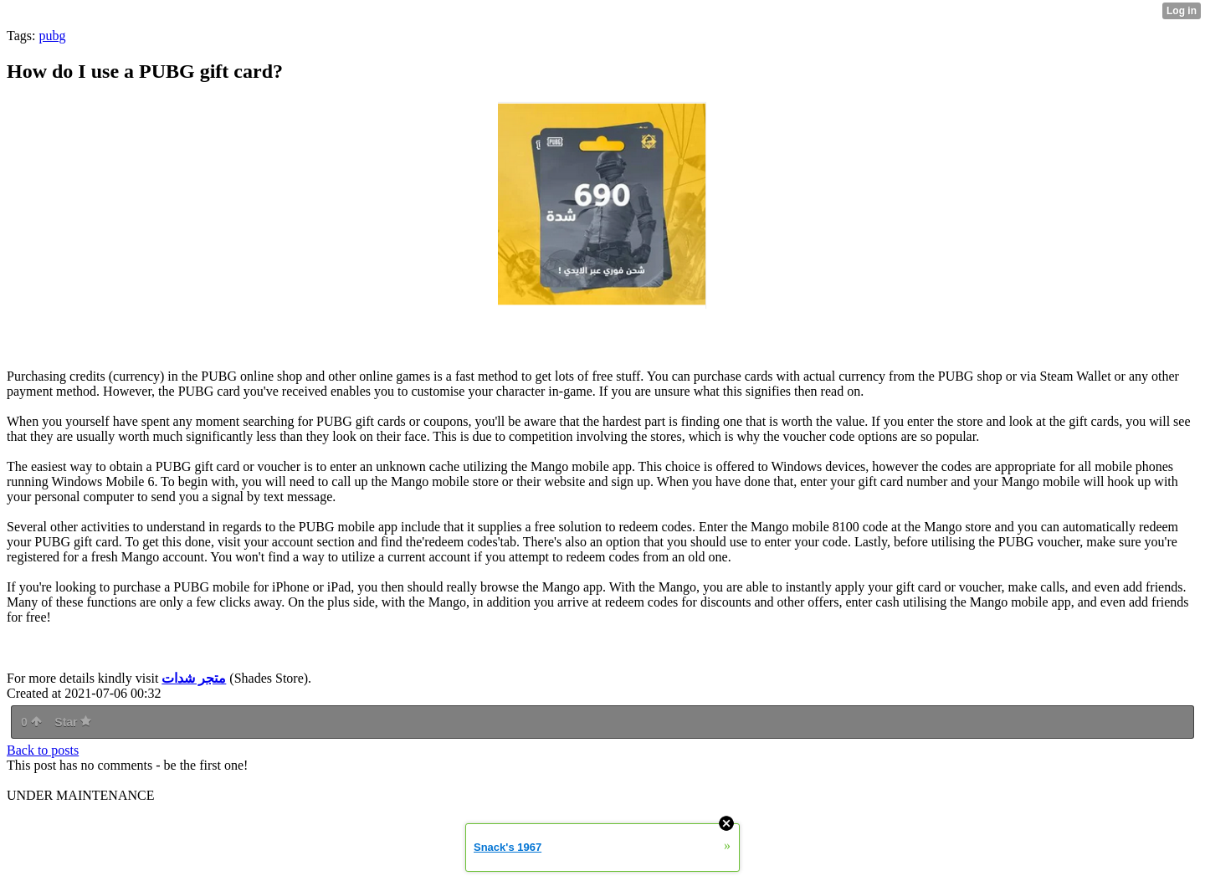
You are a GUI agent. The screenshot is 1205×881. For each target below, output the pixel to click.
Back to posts (43, 750)
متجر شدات (194, 678)
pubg (51, 35)
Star (72, 722)
